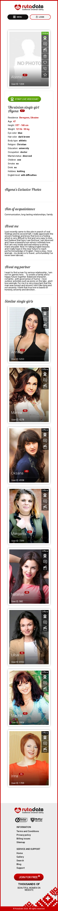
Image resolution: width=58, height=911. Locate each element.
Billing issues (23, 838)
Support (21, 868)
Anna (15, 352)
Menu (19, 17)
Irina (14, 776)
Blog (19, 864)
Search (20, 860)
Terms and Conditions (28, 831)
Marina (16, 412)
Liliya (15, 655)
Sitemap (21, 842)
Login (41, 17)
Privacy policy (24, 835)
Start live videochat (27, 99)
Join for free (28, 877)
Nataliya (17, 594)
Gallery (20, 857)
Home (20, 853)
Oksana (17, 473)
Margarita (18, 534)
